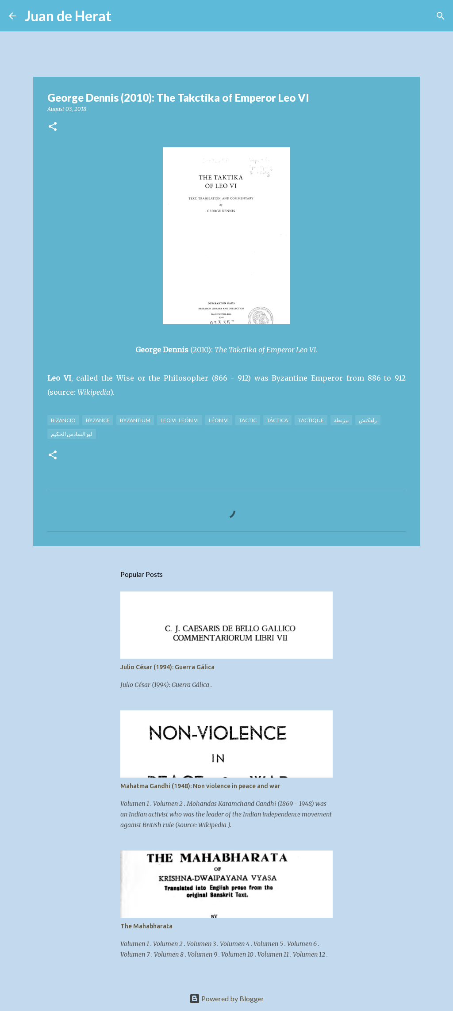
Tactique (311, 420)
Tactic (248, 420)
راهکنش (368, 420)
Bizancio (63, 420)
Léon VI (219, 420)
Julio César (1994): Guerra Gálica (167, 667)
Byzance (98, 420)
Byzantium (135, 420)
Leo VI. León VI (180, 420)
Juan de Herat (68, 15)
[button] (52, 127)
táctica (277, 420)
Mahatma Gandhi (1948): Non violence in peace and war (200, 786)
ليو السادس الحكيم (71, 434)
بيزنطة (341, 420)
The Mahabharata (146, 926)
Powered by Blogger (226, 998)
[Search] (124, 16)
